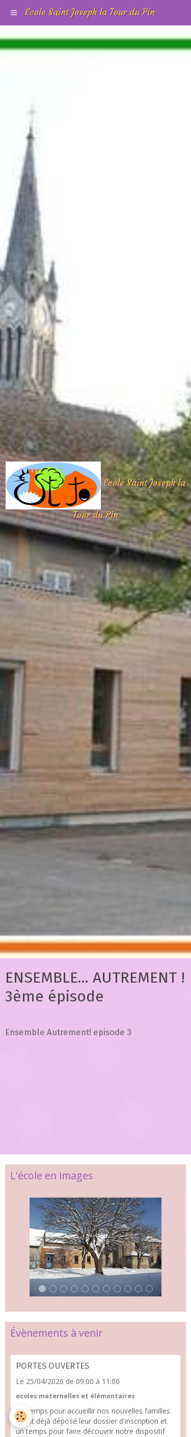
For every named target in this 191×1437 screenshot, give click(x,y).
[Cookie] (20, 1416)
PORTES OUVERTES (52, 1366)
